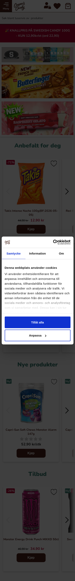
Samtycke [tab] (13, 253)
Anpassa (37, 335)
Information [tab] (37, 253)
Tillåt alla (37, 322)
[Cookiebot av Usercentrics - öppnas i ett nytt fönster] (53, 242)
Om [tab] (61, 253)
